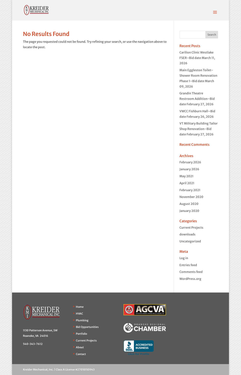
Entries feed (188, 265)
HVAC (79, 313)
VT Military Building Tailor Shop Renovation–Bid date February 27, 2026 (198, 128)
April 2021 (186, 183)
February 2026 (190, 162)
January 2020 (189, 211)
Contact (81, 354)
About (80, 347)
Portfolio (81, 333)
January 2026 (189, 169)
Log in (183, 258)
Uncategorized (190, 241)
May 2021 (186, 176)
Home (80, 307)
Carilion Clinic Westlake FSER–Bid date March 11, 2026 (197, 57)
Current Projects (191, 227)
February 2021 (189, 190)
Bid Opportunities (87, 327)
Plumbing (82, 320)
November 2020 (191, 197)
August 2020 (188, 204)
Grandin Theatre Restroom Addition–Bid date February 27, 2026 (197, 98)
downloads (187, 234)
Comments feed (191, 272)
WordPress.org (190, 279)
